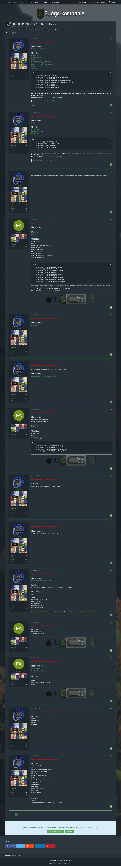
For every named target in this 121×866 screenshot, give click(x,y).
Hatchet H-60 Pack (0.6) (38, 63)
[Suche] (111, 2)
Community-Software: (60, 863)
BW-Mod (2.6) (35, 129)
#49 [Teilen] (111, 523)
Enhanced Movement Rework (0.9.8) (41, 61)
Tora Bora (34, 68)
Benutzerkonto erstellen (55, 831)
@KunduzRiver (35, 668)
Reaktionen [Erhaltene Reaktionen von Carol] (13, 71)
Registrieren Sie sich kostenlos (63, 827)
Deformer (34, 59)
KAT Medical (34, 133)
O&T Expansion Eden (37, 66)
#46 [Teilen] (111, 362)
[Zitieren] (111, 105)
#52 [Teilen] (111, 658)
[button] (83, 2)
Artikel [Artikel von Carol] (12, 73)
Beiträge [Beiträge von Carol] (12, 75)
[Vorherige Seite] (6, 33)
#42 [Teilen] (111, 112)
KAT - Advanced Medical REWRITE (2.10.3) (43, 65)
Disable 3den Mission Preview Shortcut (42, 580)
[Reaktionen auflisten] (33, 105)
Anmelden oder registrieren (98, 2)
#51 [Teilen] (111, 622)
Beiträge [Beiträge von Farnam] (12, 246)
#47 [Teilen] (111, 409)
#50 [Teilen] (111, 570)
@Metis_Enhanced (36, 672)
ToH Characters (35, 123)
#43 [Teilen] (111, 172)
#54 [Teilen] (111, 755)
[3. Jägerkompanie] (60, 14)
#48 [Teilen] (111, 475)
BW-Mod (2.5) (35, 55)
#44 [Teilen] (111, 219)
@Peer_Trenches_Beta (37, 670)
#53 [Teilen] (111, 708)
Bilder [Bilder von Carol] (12, 76)
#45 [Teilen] (111, 314)
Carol (46, 100)
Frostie (15, 26)
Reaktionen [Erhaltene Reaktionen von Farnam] (13, 244)
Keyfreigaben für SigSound (38, 48)
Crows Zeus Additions (37, 57)
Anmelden (69, 831)
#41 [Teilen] (111, 38)
